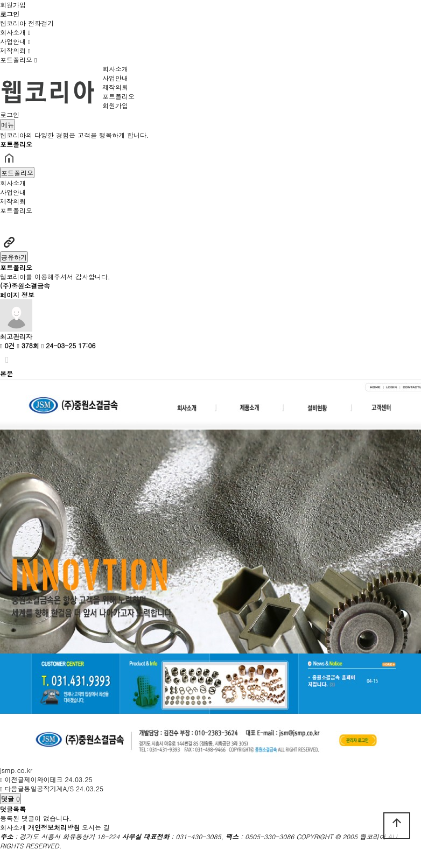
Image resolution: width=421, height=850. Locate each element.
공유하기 (14, 257)
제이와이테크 (43, 779)
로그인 (9, 114)
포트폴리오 (18, 59)
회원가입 (13, 4)
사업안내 (15, 41)
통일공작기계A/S (49, 788)
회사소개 (15, 32)
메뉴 (7, 124)
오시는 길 (96, 827)
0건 (7, 345)
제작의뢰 (15, 50)
